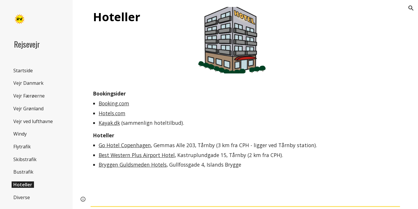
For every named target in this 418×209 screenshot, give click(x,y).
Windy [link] (20, 134)
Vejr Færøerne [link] (29, 96)
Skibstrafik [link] (25, 159)
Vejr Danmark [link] (28, 83)
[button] (411, 8)
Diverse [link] (21, 197)
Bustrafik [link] (23, 172)
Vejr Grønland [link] (28, 108)
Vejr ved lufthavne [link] (33, 121)
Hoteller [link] (22, 184)
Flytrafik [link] (22, 146)
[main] (139, 17)
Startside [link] (23, 70)
